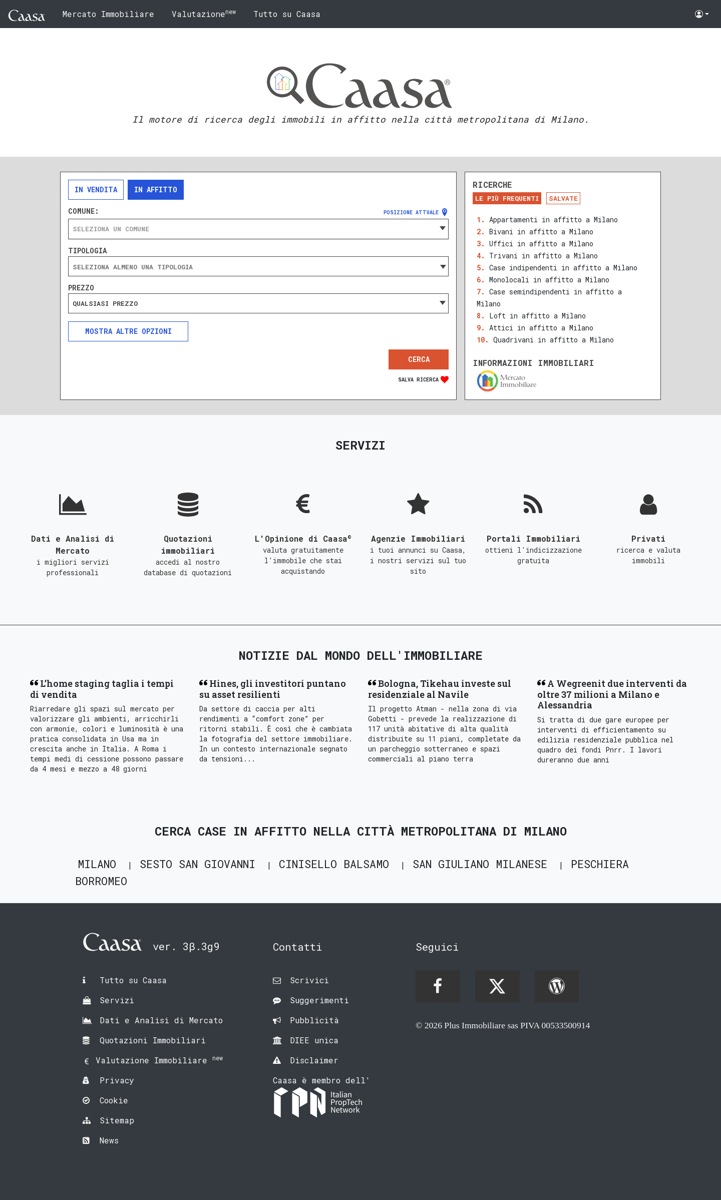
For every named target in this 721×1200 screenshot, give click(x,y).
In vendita (96, 189)
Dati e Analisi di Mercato (161, 1020)
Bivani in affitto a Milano (541, 231)
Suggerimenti (319, 1000)
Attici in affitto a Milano (541, 327)
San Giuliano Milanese (480, 864)
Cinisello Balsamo (334, 864)
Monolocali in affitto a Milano (549, 279)
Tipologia (87, 250)
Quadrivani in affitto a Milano (553, 339)
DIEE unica (314, 1040)
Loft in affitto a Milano (537, 315)
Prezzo (81, 287)
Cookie (114, 1100)
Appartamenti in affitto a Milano (553, 219)
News (109, 1140)
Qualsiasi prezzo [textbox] (105, 303)
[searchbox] (258, 267)
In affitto (155, 189)
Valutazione (204, 13)
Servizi (117, 1000)
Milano (97, 864)
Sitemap (117, 1120)
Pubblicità (314, 1020)
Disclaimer (314, 1060)
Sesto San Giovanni (197, 864)
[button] (702, 14)
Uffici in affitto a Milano (541, 243)
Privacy (117, 1080)
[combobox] (258, 229)
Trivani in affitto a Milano (543, 255)
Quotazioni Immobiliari (153, 1040)
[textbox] (258, 228)
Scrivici (309, 980)
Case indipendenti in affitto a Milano (563, 267)
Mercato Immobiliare (108, 14)
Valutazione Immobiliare (159, 1060)
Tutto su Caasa (286, 14)
